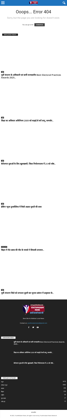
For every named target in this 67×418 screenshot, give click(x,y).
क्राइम (2, 388)
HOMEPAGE (39, 24)
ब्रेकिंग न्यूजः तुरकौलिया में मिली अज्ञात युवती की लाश (21, 206)
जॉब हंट (3, 401)
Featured (4, 247)
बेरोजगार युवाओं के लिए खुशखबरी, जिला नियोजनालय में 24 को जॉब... (28, 163)
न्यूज (2, 72)
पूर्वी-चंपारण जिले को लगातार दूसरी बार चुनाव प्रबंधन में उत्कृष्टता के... (27, 293)
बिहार (2, 391)
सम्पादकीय (33, 412)
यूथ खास (3, 398)
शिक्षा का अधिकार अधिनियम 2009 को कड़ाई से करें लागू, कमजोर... (27, 120)
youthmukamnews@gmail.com (37, 323)
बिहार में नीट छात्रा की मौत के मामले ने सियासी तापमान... (22, 250)
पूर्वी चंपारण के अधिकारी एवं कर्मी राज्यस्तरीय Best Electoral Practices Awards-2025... (31, 76)
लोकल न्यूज (4, 385)
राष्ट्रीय (2, 395)
